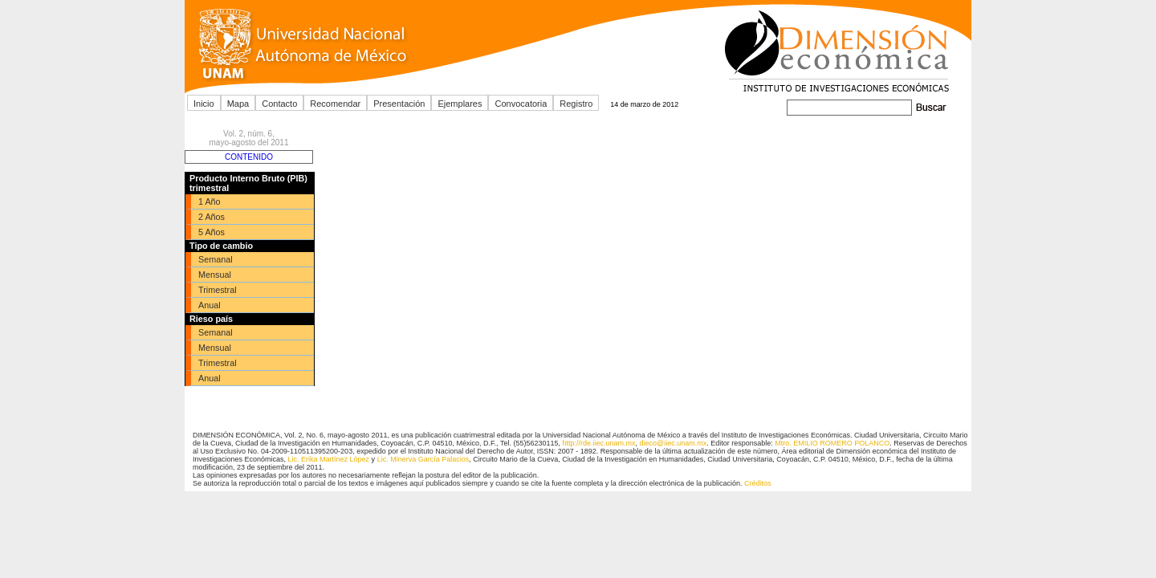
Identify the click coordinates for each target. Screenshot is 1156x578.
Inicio (203, 103)
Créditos (757, 483)
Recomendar (335, 103)
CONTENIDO (249, 157)
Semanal (215, 259)
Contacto (279, 103)
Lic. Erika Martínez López (329, 459)
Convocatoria (521, 103)
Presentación (399, 103)
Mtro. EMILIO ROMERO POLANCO (832, 443)
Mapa (238, 103)
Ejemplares (460, 103)
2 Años (211, 217)
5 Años (211, 232)
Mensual (214, 274)
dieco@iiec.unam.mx (673, 443)
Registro (576, 103)
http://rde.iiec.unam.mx (598, 443)
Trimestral (217, 290)
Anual (209, 305)
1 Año (209, 201)
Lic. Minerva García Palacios (423, 459)
